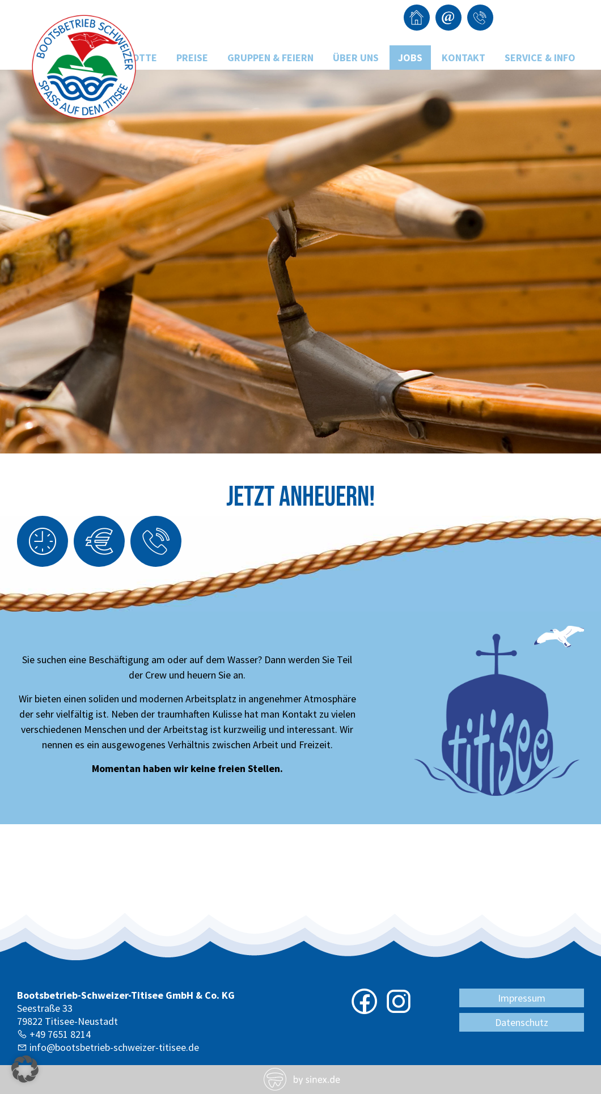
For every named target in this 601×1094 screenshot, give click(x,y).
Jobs (410, 57)
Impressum (521, 997)
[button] (25, 1069)
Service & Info (540, 57)
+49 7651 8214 (60, 1034)
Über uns (356, 57)
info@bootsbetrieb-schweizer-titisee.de (114, 1047)
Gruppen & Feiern (270, 57)
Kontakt (463, 57)
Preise (192, 57)
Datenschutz (521, 1022)
